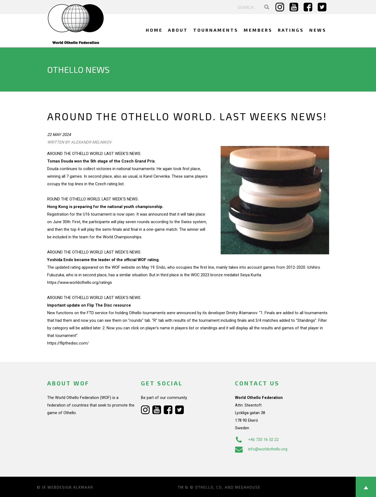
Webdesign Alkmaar (70, 487)
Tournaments (215, 30)
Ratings (291, 30)
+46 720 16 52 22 (257, 439)
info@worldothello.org (261, 449)
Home (154, 30)
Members (258, 30)
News (317, 30)
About (178, 30)
